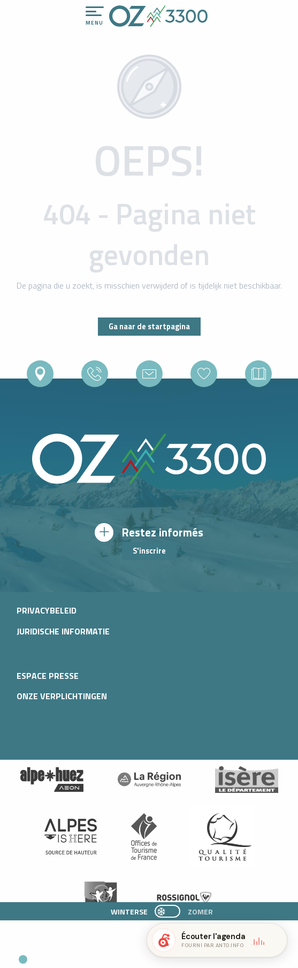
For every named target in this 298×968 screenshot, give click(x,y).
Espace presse (48, 675)
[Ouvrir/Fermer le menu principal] (95, 16)
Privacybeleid (47, 610)
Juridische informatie (63, 631)
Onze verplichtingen (62, 696)
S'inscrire (149, 551)
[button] (99, 955)
